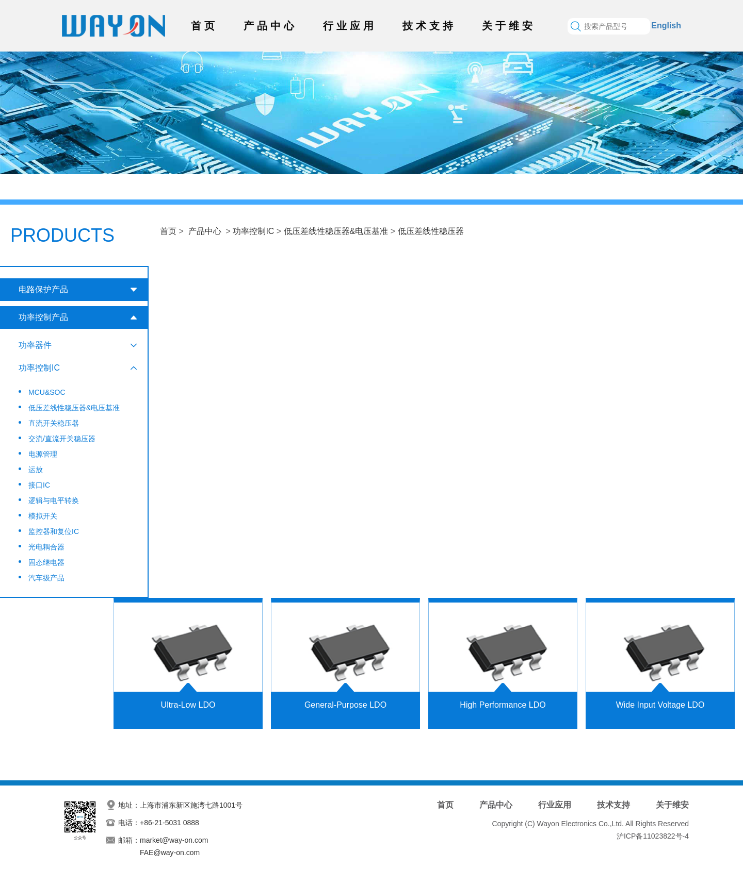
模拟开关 (42, 516)
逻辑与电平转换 (53, 500)
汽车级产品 (46, 578)
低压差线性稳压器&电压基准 (336, 231)
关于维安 (509, 25)
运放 (35, 469)
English (666, 25)
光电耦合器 (46, 547)
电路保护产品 (43, 289)
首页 (204, 25)
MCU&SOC (47, 392)
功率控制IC (253, 231)
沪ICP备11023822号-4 (653, 836)
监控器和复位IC (53, 531)
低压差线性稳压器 (431, 231)
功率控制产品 (43, 317)
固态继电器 (46, 562)
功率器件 (35, 345)
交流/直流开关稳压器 (61, 438)
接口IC (39, 485)
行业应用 (350, 25)
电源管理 (42, 454)
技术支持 (429, 25)
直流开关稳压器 (53, 423)
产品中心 (270, 25)
